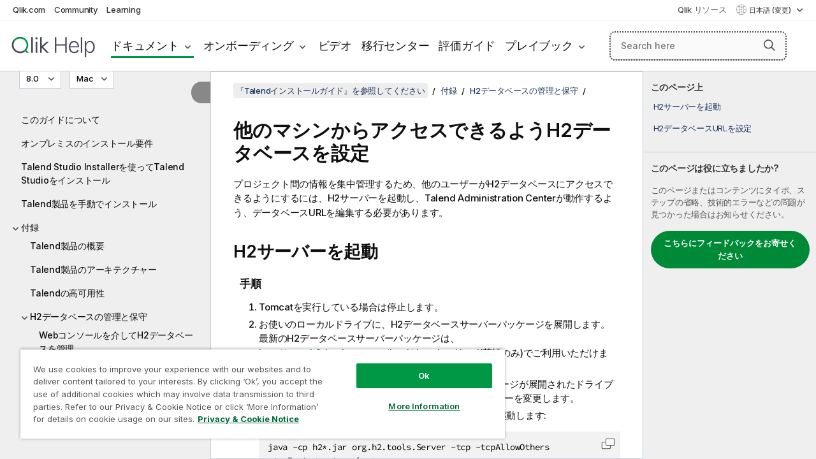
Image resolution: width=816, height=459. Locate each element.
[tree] (105, 256)
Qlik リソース (702, 9)
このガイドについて (60, 119)
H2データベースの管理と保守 (88, 316)
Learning (123, 9)
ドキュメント (145, 45)
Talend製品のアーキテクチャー (93, 269)
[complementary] (729, 265)
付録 (30, 227)
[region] (262, 394)
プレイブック (539, 45)
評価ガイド (467, 45)
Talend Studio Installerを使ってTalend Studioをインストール (102, 173)
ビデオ (335, 45)
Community (76, 9)
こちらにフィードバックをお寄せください (730, 249)
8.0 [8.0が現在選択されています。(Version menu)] (33, 78)
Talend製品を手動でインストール (89, 203)
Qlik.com (29, 9)
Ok (424, 375)
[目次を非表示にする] (200, 92)
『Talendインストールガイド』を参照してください (330, 90)
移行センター (395, 45)
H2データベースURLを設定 (702, 128)
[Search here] (698, 46)
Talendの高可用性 (67, 293)
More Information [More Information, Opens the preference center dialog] (424, 406)
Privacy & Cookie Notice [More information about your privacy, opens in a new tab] (248, 419)
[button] (769, 45)
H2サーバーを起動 (687, 106)
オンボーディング (248, 45)
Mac (85, 78)
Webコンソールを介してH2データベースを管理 (116, 342)
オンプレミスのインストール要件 (86, 143)
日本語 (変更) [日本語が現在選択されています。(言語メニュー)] (771, 10)
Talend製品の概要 (67, 245)
